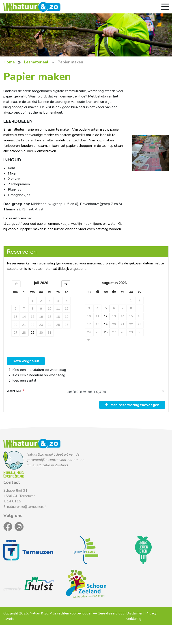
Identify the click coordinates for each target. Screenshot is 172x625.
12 (106, 316)
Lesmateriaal (36, 62)
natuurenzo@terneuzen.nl (26, 506)
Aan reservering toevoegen (132, 404)
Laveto (8, 618)
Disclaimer (134, 613)
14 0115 (14, 501)
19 (106, 324)
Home (9, 62)
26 (106, 332)
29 (32, 332)
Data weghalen (26, 361)
